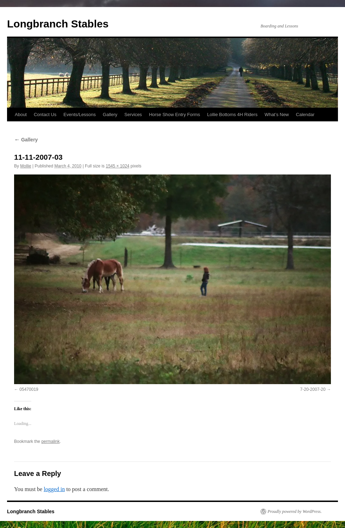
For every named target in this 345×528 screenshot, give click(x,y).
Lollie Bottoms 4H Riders (232, 114)
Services (133, 114)
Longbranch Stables (57, 24)
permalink (50, 441)
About (21, 114)
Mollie (25, 166)
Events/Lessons (79, 114)
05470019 (28, 389)
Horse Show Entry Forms (174, 114)
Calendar (305, 114)
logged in (54, 489)
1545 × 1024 (117, 166)
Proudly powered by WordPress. (295, 511)
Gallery (110, 114)
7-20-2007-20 (313, 389)
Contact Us (45, 114)
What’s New (276, 114)
